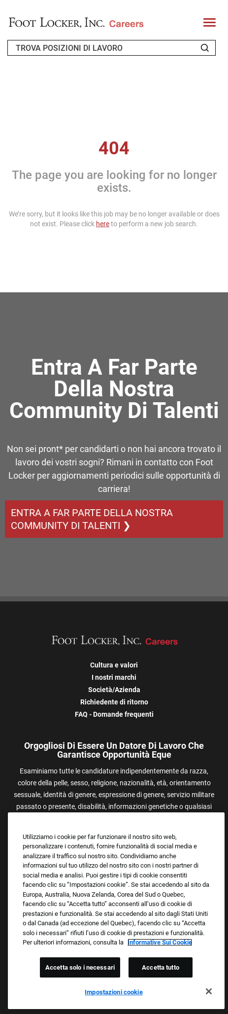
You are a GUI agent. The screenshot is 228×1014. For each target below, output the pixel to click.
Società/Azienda (114, 690)
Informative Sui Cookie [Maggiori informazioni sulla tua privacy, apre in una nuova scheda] (160, 942)
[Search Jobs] (205, 48)
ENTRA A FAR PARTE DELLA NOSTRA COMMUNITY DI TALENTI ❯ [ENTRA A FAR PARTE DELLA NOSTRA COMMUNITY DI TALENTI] (92, 519)
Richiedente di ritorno (114, 702)
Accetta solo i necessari (80, 967)
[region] (116, 910)
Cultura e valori (114, 665)
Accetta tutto (160, 967)
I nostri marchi (114, 677)
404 (114, 148)
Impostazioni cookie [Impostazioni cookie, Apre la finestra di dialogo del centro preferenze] (113, 992)
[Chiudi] (209, 991)
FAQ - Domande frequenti (114, 714)
